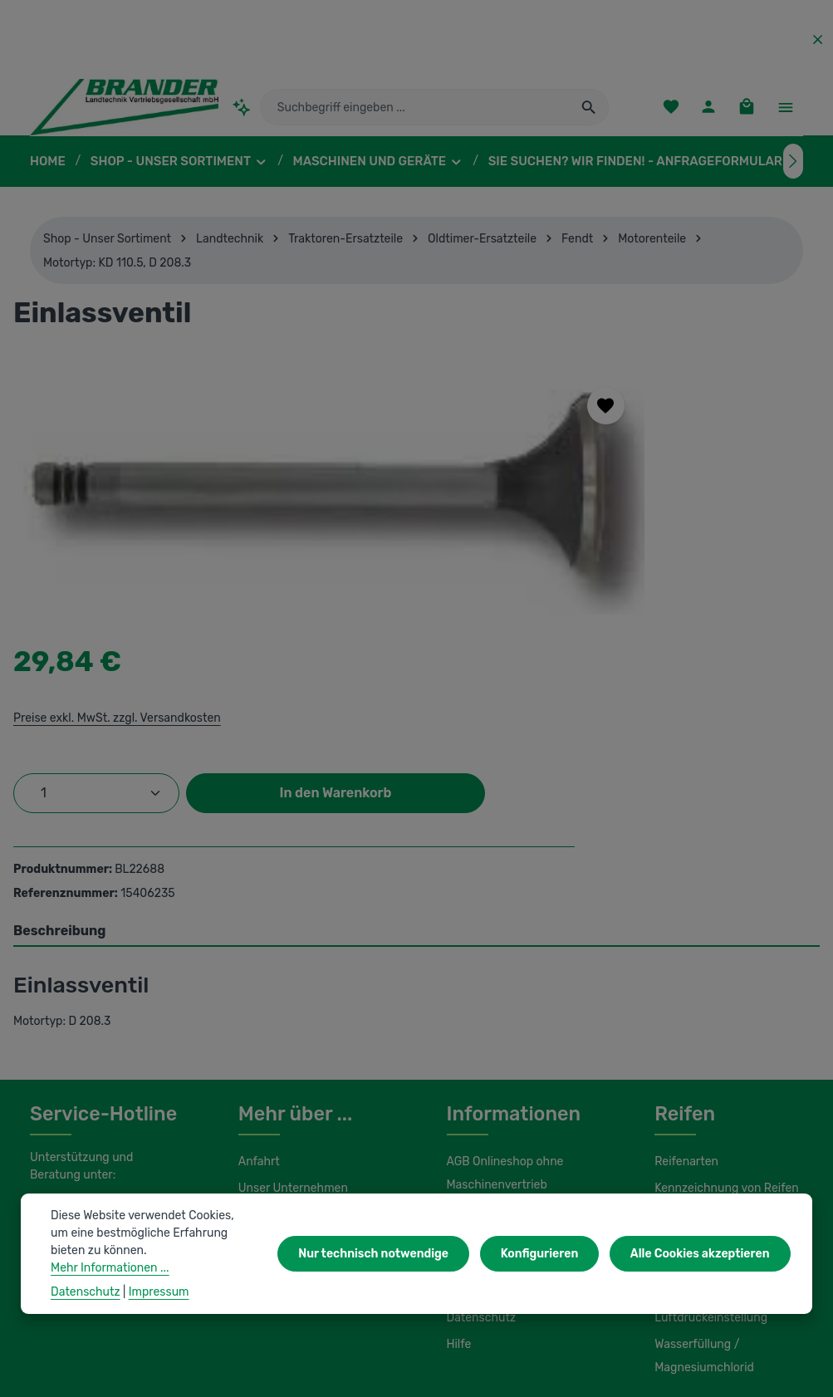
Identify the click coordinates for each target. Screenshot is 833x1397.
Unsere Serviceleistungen (304, 1012)
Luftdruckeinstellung (706, 1115)
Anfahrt (257, 959)
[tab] (416, 729)
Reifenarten (684, 959)
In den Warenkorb (652, 582)
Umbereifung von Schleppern (698, 1024)
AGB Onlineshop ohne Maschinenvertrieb (504, 971)
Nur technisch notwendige (389, 1262)
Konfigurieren (548, 1262)
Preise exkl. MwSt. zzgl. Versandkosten (604, 453)
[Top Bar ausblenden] (818, 39)
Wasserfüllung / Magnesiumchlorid (701, 1153)
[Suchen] (589, 112)
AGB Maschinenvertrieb (508, 1009)
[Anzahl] (586, 529)
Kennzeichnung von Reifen (723, 986)
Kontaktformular (71, 1095)
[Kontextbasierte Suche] (242, 112)
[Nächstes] (793, 171)
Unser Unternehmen (290, 986)
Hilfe (458, 1142)
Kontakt (257, 1039)
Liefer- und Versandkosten (514, 1035)
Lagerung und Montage (714, 1089)
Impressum (475, 1062)
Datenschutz (479, 1115)
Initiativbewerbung (494, 1089)
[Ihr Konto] (707, 112)
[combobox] (415, 112)
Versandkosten (503, 1354)
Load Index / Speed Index (720, 1062)
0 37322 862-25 (88, 1007)
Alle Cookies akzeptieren (703, 1262)
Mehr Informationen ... (152, 1267)
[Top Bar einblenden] (785, 112)
